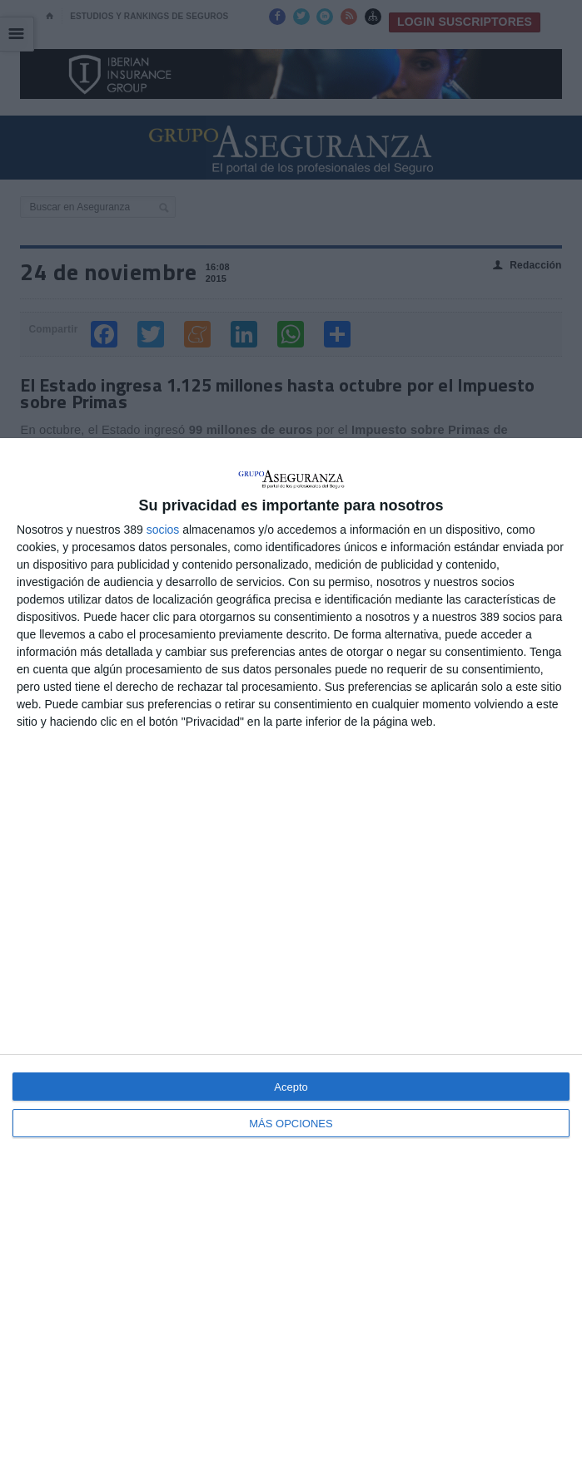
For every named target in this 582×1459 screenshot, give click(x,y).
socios (163, 529)
